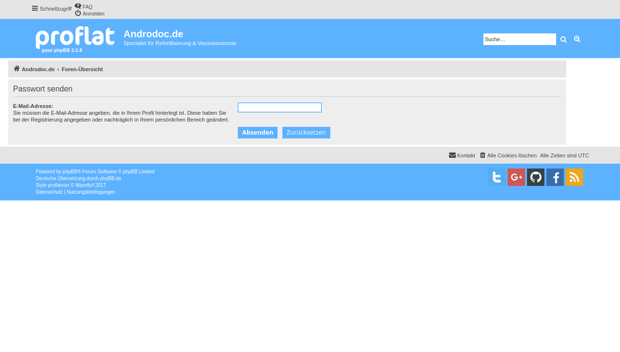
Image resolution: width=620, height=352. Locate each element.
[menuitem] (83, 6)
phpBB (70, 171)
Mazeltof (85, 185)
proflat (55, 185)
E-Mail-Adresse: (33, 106)
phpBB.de (110, 178)
